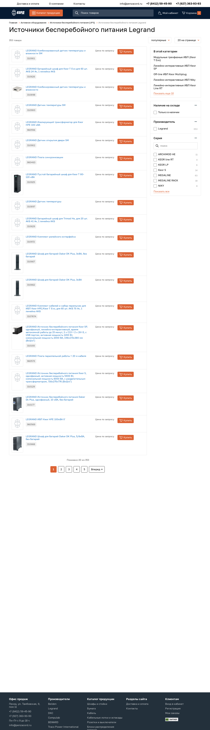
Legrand (53, 708)
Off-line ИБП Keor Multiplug (170, 75)
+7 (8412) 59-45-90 (159, 3)
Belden (52, 703)
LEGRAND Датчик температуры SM (56, 125)
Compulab (54, 717)
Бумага (91, 708)
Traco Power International (63, 726)
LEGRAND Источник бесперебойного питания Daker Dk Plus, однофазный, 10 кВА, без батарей (65, 505)
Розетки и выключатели (101, 722)
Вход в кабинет (174, 703)
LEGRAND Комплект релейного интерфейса (61, 313)
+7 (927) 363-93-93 (188, 3)
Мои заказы (172, 713)
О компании (52, 3)
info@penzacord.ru (131, 3)
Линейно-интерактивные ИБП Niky (174, 81)
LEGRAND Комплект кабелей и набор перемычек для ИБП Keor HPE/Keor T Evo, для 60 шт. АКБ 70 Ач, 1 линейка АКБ (66, 397)
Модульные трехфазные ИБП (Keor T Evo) (175, 60)
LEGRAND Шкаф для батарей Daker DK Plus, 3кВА (64, 367)
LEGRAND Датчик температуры (54, 259)
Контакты (72, 3)
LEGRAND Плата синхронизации (55, 205)
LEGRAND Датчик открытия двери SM (57, 178)
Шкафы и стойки (97, 703)
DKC (50, 713)
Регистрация (173, 708)
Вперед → (97, 595)
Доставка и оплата (26, 3)
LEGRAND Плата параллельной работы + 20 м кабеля (66, 450)
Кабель (91, 713)
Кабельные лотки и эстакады (104, 717)
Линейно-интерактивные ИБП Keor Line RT (175, 88)
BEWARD (53, 722)
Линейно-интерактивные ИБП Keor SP (175, 69)
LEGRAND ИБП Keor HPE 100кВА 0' (56, 531)
